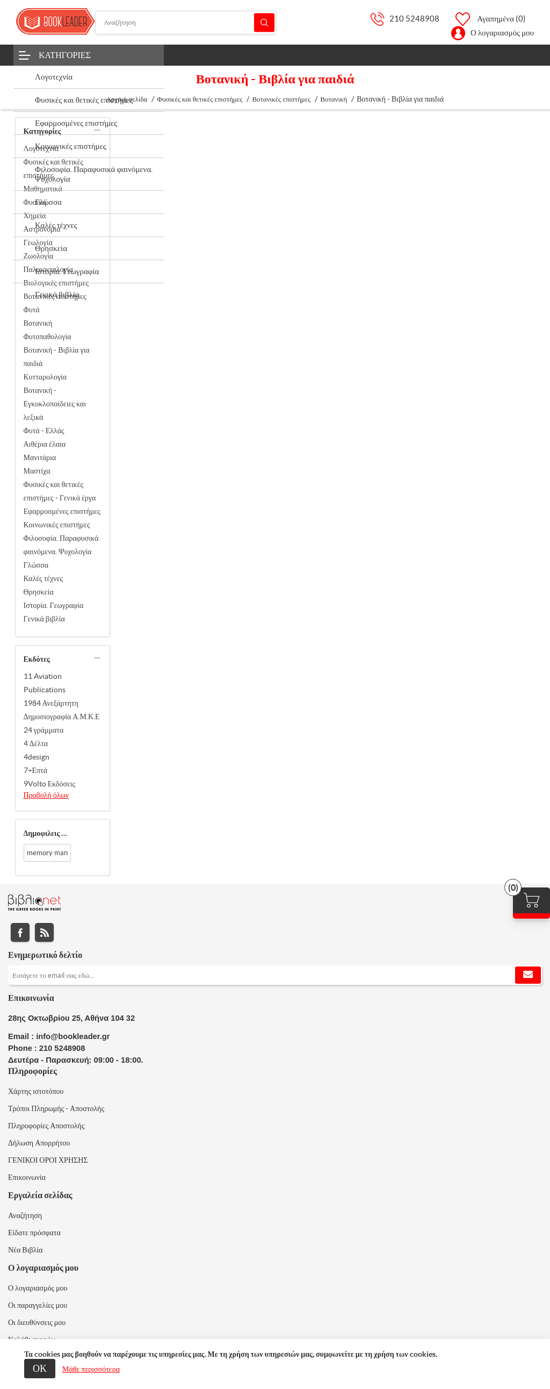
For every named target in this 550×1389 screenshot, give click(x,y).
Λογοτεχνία (41, 148)
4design (36, 757)
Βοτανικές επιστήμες (55, 296)
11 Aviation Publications (45, 683)
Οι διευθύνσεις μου (37, 1322)
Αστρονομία (42, 229)
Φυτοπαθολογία (47, 336)
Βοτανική (38, 323)
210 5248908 (414, 18)
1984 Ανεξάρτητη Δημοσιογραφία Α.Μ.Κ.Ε (62, 710)
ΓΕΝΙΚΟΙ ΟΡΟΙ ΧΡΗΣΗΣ (48, 1160)
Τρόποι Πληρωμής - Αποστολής (56, 1108)
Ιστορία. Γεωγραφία (54, 605)
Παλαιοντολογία (48, 269)
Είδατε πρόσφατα (34, 1232)
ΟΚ (40, 1368)
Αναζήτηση (264, 22)
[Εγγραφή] (275, 975)
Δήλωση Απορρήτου (39, 1143)
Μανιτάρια (40, 457)
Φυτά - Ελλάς (44, 430)
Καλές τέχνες (43, 578)
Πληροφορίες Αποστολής (46, 1125)
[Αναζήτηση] (185, 22)
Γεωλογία (38, 242)
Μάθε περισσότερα (91, 1369)
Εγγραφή (528, 975)
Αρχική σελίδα (127, 99)
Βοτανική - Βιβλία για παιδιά (57, 357)
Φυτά (32, 309)
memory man (47, 853)
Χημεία (35, 215)
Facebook (20, 932)
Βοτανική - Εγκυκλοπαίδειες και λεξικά (55, 403)
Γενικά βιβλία (44, 618)
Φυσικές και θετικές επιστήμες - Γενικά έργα (60, 491)
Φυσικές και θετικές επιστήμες (53, 168)
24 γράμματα (44, 730)
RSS (44, 932)
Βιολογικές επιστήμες (56, 282)
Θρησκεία (39, 592)
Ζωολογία (39, 256)
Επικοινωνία (27, 1177)
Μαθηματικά (43, 188)
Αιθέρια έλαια (45, 444)
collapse (97, 130)
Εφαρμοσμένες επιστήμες (62, 511)
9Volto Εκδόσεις (50, 783)
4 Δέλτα (36, 743)
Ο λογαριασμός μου (502, 32)
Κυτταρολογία (45, 377)
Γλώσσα (36, 565)
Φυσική (35, 202)
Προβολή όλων (46, 795)
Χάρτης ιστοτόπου (36, 1091)
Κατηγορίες (65, 55)
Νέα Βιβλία (25, 1249)
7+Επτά (36, 770)
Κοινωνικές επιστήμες (57, 524)
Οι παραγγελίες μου (37, 1305)
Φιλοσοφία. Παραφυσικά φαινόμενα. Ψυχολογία (61, 545)
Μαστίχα (37, 471)
